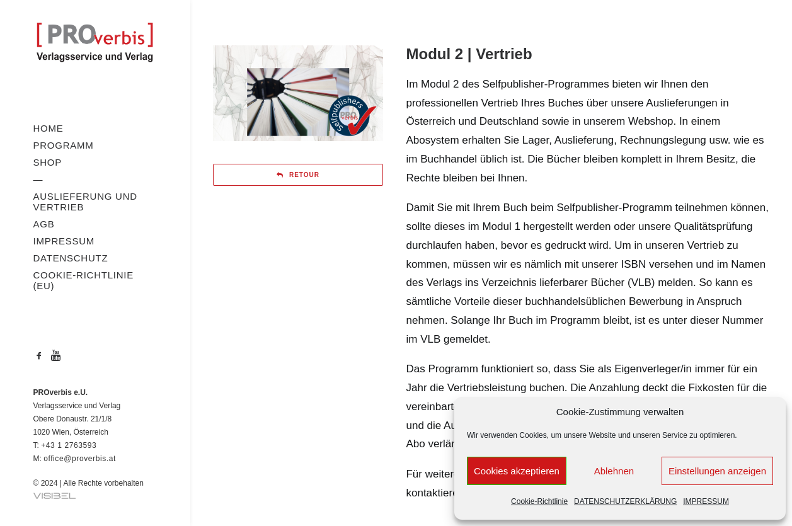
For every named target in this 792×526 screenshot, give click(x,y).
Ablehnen (614, 471)
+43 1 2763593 (68, 445)
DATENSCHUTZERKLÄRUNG (625, 501)
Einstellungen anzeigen (717, 471)
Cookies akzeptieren (517, 471)
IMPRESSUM (706, 501)
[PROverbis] (94, 43)
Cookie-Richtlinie (539, 501)
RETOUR (298, 174)
